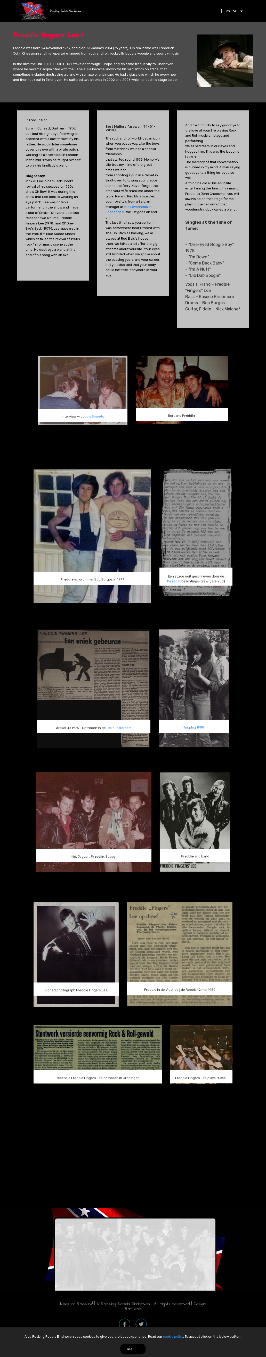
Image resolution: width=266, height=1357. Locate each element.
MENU (230, 11)
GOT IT (133, 1349)
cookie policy (173, 1336)
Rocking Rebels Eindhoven (66, 11)
